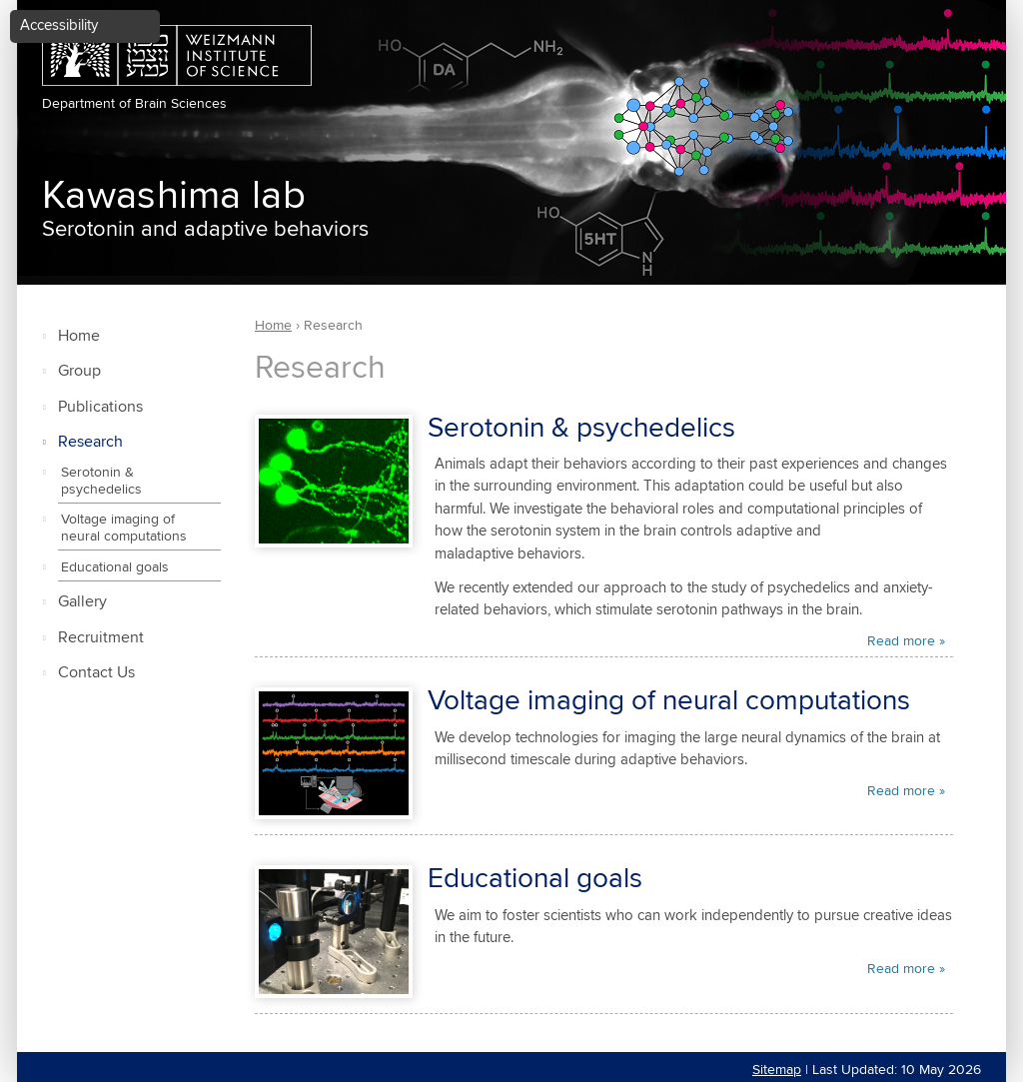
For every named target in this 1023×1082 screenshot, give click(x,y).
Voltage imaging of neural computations (124, 528)
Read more (901, 641)
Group (79, 371)
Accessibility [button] (59, 25)
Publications (100, 407)
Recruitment (101, 637)
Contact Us (96, 672)
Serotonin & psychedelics (101, 481)
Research (90, 442)
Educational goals (115, 567)
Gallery (82, 601)
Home (79, 336)
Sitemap (776, 1070)
